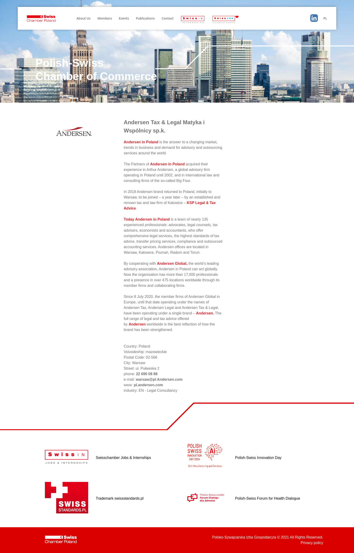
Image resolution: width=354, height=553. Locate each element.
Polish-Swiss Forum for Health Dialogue (267, 498)
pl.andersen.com (148, 385)
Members (104, 18)
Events (124, 18)
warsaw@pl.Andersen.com (159, 379)
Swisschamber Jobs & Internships (123, 458)
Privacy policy (312, 543)
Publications (145, 18)
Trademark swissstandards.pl (119, 498)
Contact (168, 18)
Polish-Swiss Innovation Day (258, 458)
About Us (83, 18)
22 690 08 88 (146, 374)
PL (325, 18)
